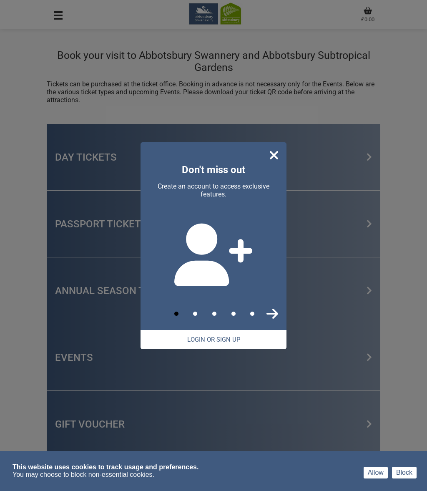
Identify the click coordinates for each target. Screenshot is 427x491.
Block (404, 472)
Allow (376, 472)
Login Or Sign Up (213, 339)
